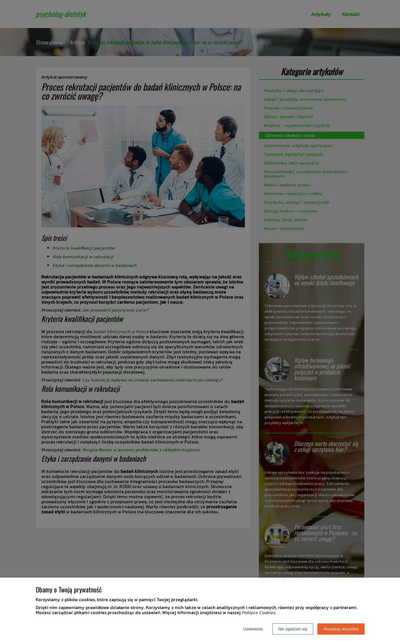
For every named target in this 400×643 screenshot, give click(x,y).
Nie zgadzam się (293, 629)
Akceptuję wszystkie (340, 629)
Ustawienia (252, 629)
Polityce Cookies (258, 612)
